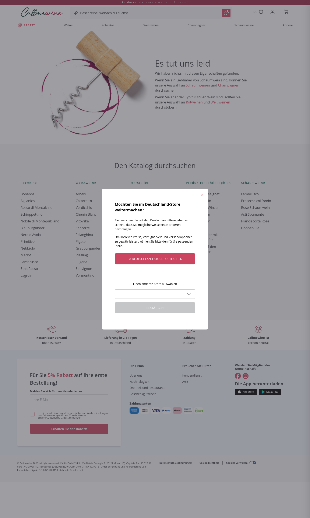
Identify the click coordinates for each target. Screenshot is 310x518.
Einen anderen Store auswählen (155, 284)
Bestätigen (154, 308)
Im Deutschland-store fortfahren (155, 259)
